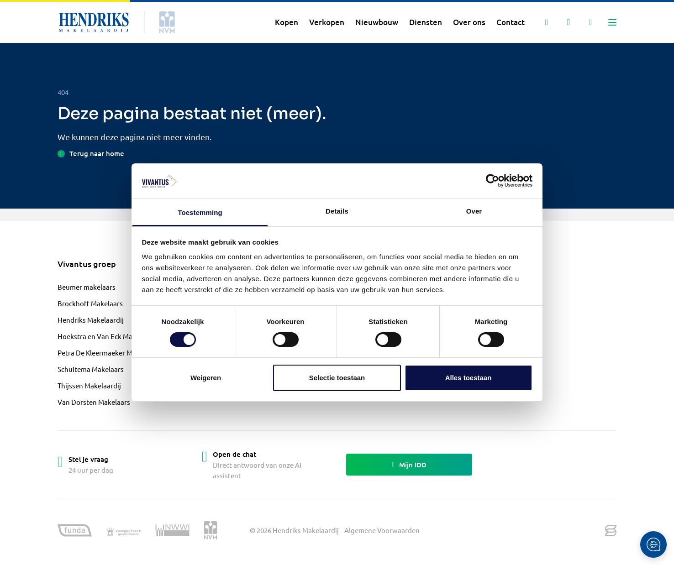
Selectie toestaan (337, 378)
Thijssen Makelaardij (89, 385)
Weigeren (205, 378)
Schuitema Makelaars (91, 369)
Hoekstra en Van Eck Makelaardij (108, 336)
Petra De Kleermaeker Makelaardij (110, 352)
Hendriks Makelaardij (91, 319)
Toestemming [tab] (200, 212)
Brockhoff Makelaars (90, 303)
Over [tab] (474, 211)
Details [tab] (337, 211)
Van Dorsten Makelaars (94, 402)
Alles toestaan (468, 378)
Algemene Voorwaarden (382, 530)
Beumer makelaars (87, 286)
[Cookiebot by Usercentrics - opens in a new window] (492, 181)
